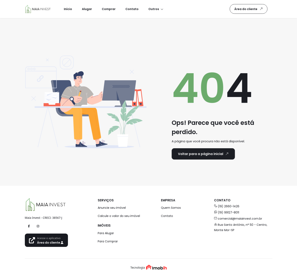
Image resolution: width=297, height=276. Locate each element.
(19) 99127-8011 (226, 212)
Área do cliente (249, 9)
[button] (155, 9)
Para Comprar (108, 241)
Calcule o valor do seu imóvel (119, 216)
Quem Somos (171, 208)
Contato (167, 216)
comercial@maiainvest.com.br (238, 219)
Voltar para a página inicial (203, 154)
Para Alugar (106, 233)
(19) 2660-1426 (226, 206)
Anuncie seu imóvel (112, 208)
